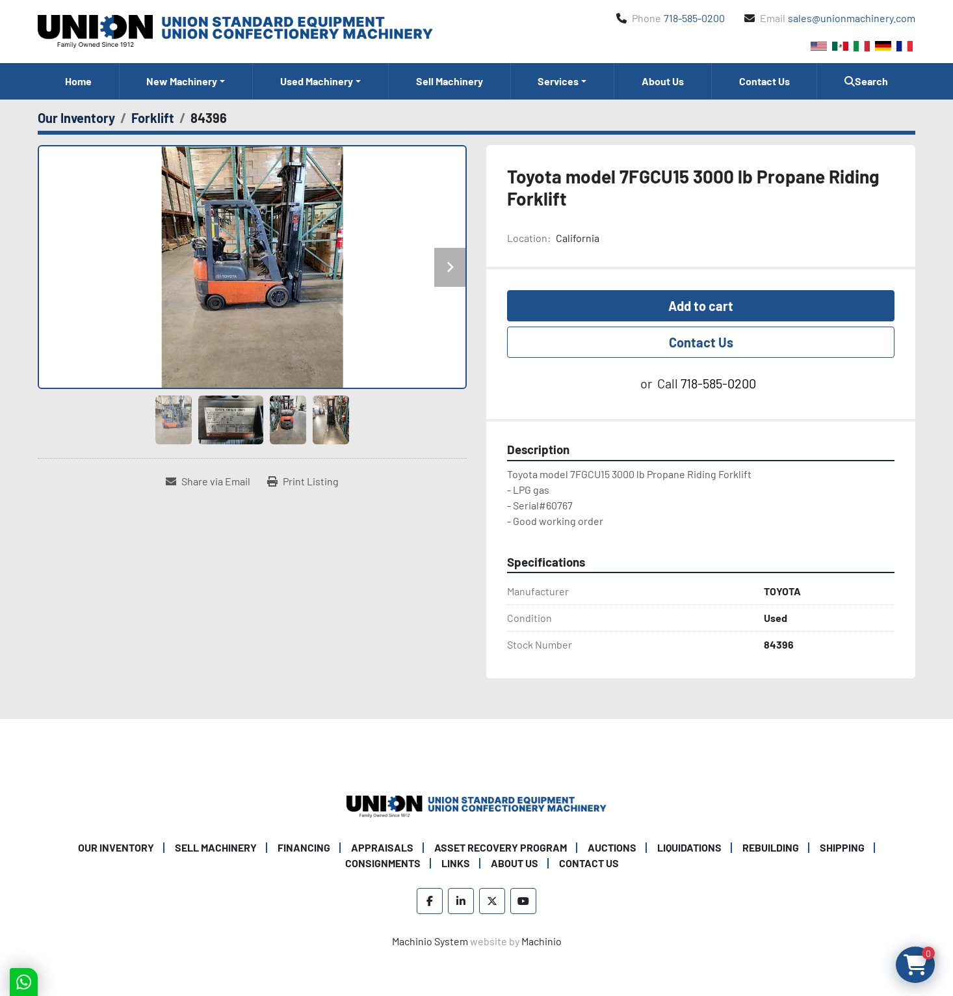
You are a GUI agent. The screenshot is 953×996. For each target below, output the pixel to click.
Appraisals (382, 847)
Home (78, 81)
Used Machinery (316, 81)
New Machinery (181, 81)
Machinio (541, 941)
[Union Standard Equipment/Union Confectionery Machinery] (476, 805)
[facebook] (430, 901)
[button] (186, 81)
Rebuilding (770, 847)
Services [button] (558, 81)
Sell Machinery (449, 81)
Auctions (612, 847)
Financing (304, 847)
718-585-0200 (694, 18)
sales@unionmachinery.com (851, 18)
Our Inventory (116, 847)
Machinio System (430, 941)
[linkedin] (461, 901)
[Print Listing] (303, 481)
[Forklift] (152, 118)
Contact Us (764, 81)
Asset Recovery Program (500, 847)
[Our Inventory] (76, 118)
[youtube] (523, 901)
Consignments (383, 863)
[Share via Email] (208, 481)
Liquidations (689, 847)
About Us (663, 81)
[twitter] (492, 901)
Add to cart (700, 306)
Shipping (842, 847)
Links (455, 863)
